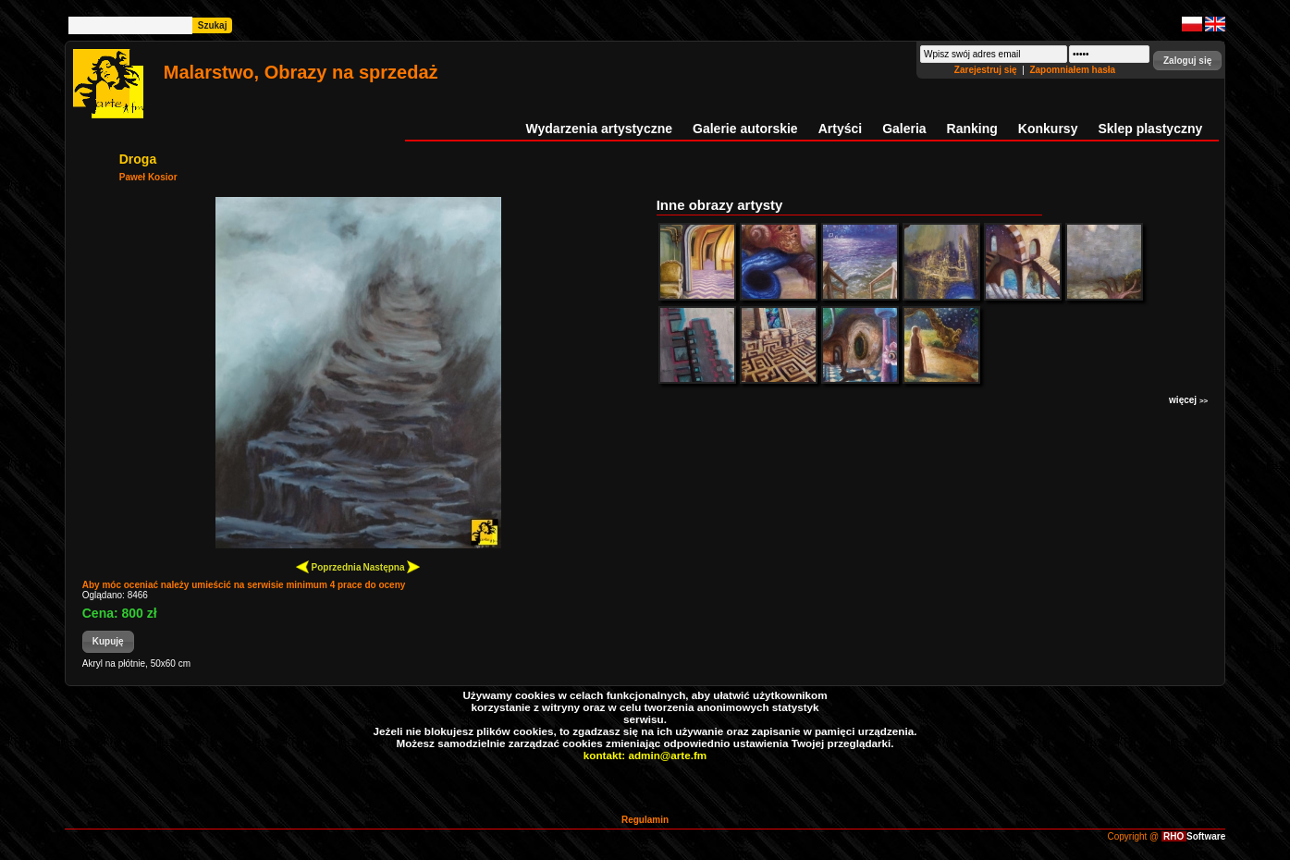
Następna (391, 566)
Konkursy (1048, 128)
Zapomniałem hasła (1072, 70)
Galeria (904, 128)
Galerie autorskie (745, 128)
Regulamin (645, 820)
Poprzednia (329, 566)
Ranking (972, 128)
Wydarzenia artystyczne (599, 128)
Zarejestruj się (987, 70)
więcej (1188, 400)
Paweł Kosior (148, 177)
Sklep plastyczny (1150, 128)
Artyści (840, 128)
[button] (1187, 60)
